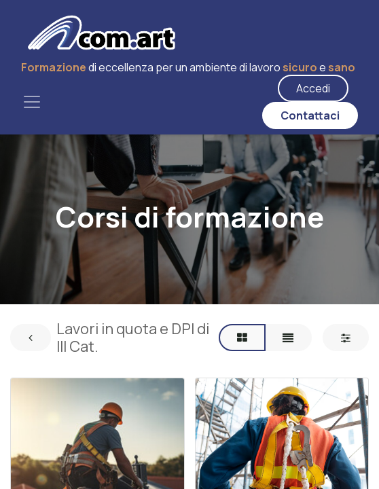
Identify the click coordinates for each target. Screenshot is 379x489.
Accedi (313, 88)
